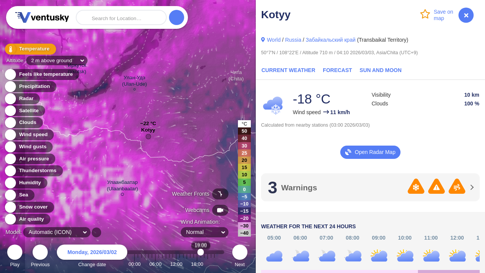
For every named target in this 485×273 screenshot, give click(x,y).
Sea (19, 195)
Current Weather (288, 70)
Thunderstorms (33, 170)
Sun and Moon (381, 70)
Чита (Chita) (236, 76)
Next (239, 256)
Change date (92, 256)
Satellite (24, 110)
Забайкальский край (330, 40)
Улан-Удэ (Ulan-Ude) (134, 82)
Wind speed (29, 134)
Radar (22, 98)
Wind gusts (28, 146)
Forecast (337, 70)
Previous (40, 256)
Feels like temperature (41, 74)
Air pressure (29, 159)
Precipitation (30, 86)
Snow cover (29, 207)
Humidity (25, 182)
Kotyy (148, 131)
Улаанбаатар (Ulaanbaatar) (122, 186)
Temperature (30, 49)
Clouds (23, 122)
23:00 (214, 264)
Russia (293, 40)
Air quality (27, 219)
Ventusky (41, 17)
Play (14, 256)
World (273, 40)
